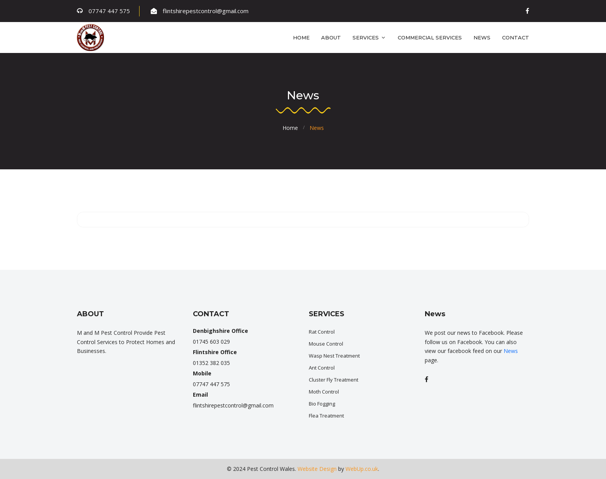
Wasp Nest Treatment (334, 355)
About (331, 37)
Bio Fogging (322, 403)
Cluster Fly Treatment (333, 379)
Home (301, 37)
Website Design (317, 468)
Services (369, 37)
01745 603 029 (211, 341)
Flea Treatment (326, 415)
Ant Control (322, 367)
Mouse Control (326, 343)
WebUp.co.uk (362, 468)
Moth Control (324, 391)
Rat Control (322, 331)
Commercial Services (430, 37)
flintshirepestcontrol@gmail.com (206, 11)
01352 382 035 (211, 362)
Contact (515, 37)
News (481, 37)
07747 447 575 (109, 11)
